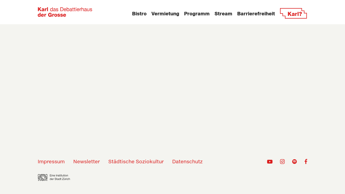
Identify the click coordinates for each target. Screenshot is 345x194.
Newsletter (86, 162)
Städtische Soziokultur (136, 162)
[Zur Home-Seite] (65, 12)
